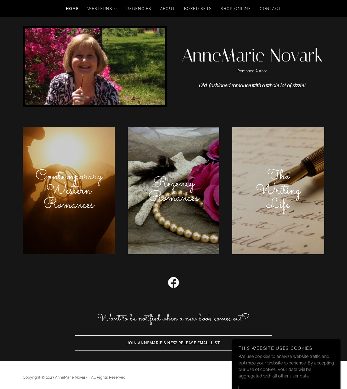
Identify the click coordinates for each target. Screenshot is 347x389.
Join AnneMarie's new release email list (147, 343)
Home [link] (72, 9)
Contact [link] (270, 9)
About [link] (168, 9)
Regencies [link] (138, 9)
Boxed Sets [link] (198, 9)
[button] (102, 8)
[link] (252, 60)
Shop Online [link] (236, 9)
